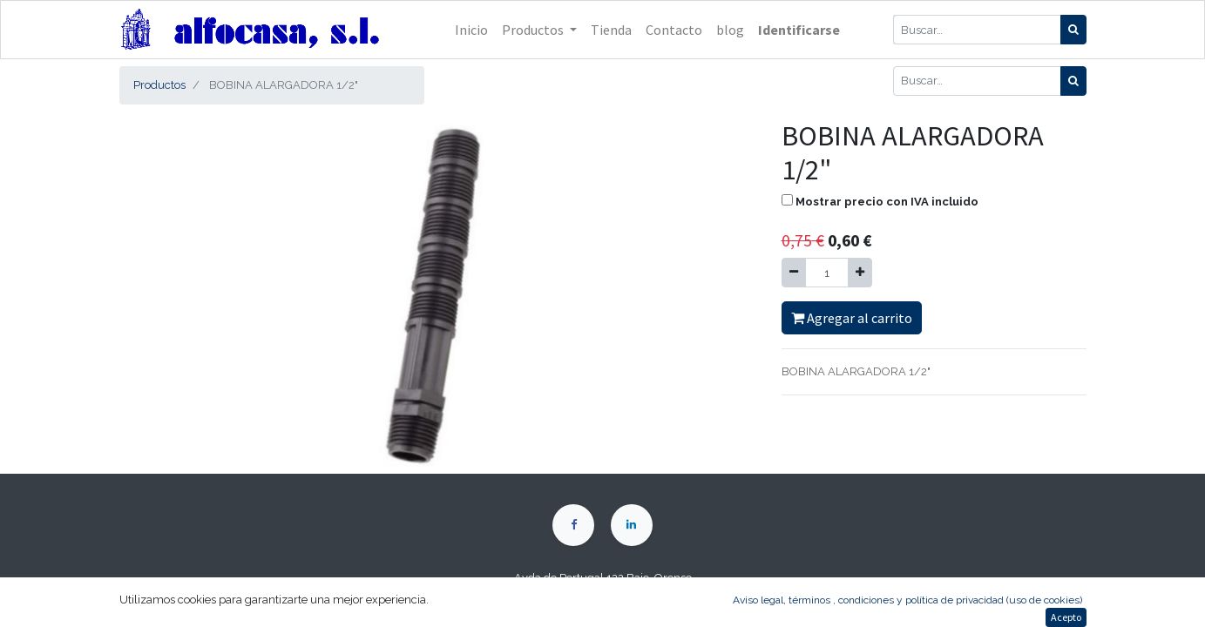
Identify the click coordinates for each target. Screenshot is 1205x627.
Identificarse (799, 29)
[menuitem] (471, 29)
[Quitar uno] (794, 272)
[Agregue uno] (860, 272)
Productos (159, 84)
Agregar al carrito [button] (851, 318)
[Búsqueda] (1073, 29)
